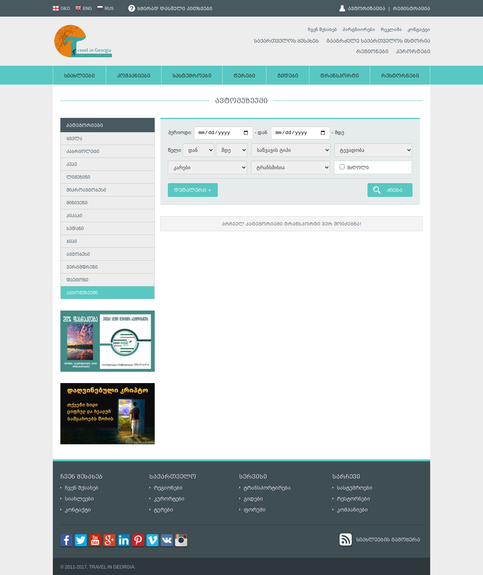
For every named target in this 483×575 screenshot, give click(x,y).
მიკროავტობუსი (86, 190)
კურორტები (413, 52)
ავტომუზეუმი (82, 293)
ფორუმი (255, 509)
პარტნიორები (359, 29)
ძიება (394, 191)
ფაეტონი (77, 280)
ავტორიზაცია (366, 9)
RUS (105, 8)
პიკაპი (74, 216)
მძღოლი (354, 168)
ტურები (244, 76)
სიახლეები (79, 76)
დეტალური (190, 191)
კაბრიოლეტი (82, 152)
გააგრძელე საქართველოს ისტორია (378, 41)
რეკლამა (391, 29)
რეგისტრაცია (411, 9)
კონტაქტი (419, 29)
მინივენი (77, 203)
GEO (61, 8)
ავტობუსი (78, 255)
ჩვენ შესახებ (322, 29)
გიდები (287, 76)
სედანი (75, 229)
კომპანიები (133, 76)
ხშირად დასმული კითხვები (170, 9)
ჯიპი (71, 242)
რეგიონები (372, 52)
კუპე (71, 165)
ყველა (74, 139)
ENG (83, 8)
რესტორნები (400, 76)
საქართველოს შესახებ (286, 41)
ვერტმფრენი (82, 267)
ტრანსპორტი (339, 76)
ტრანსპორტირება (267, 488)
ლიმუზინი (78, 178)
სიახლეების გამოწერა (388, 540)
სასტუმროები (191, 76)
